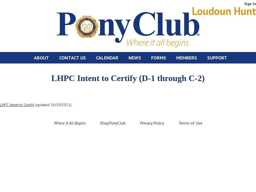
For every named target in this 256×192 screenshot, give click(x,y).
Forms (158, 58)
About (41, 58)
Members (186, 58)
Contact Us (72, 58)
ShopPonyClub (113, 123)
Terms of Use (190, 123)
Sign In (250, 3)
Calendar (107, 58)
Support (217, 58)
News (135, 58)
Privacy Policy (152, 123)
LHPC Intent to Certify (17, 104)
